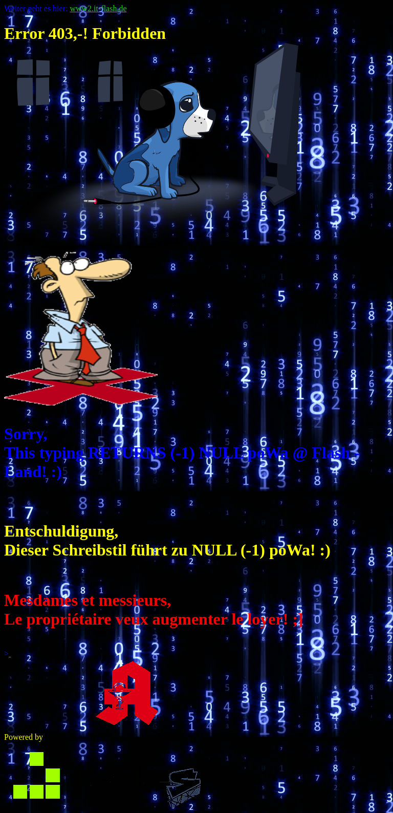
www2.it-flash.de (98, 8)
